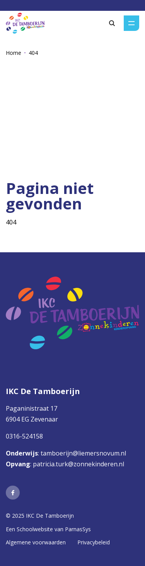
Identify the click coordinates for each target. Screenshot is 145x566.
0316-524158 (24, 436)
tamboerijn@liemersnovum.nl (84, 453)
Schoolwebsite (35, 529)
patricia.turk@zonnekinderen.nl (78, 464)
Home (13, 52)
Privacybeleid (93, 542)
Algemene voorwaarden (36, 542)
